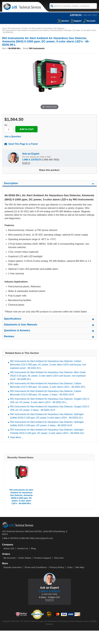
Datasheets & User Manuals (49, 325)
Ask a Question (12, 136)
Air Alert (25, 28)
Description (49, 184)
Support (76, 21)
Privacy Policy (57, 567)
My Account (10, 558)
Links (70, 567)
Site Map (79, 567)
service (62, 21)
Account (89, 21)
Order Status (24, 558)
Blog (33, 549)
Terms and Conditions (35, 567)
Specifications (49, 319)
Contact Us (22, 549)
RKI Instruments (14, 28)
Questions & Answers (49, 331)
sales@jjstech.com (44, 539)
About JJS (9, 549)
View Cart (59, 558)
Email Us (26, 163)
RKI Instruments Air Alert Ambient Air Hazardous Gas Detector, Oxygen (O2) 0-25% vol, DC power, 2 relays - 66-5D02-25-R (49, 409)
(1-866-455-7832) (89, 15)
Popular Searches (13, 567)
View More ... (16, 438)
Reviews (49, 337)
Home (4, 28)
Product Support (42, 558)
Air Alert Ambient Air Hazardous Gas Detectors (46, 28)
